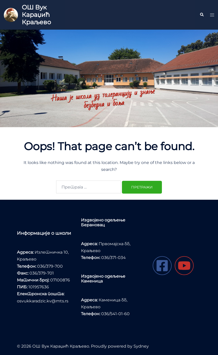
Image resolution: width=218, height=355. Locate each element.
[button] (202, 15)
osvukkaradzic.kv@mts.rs (42, 301)
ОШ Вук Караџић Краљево (36, 15)
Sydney (141, 346)
